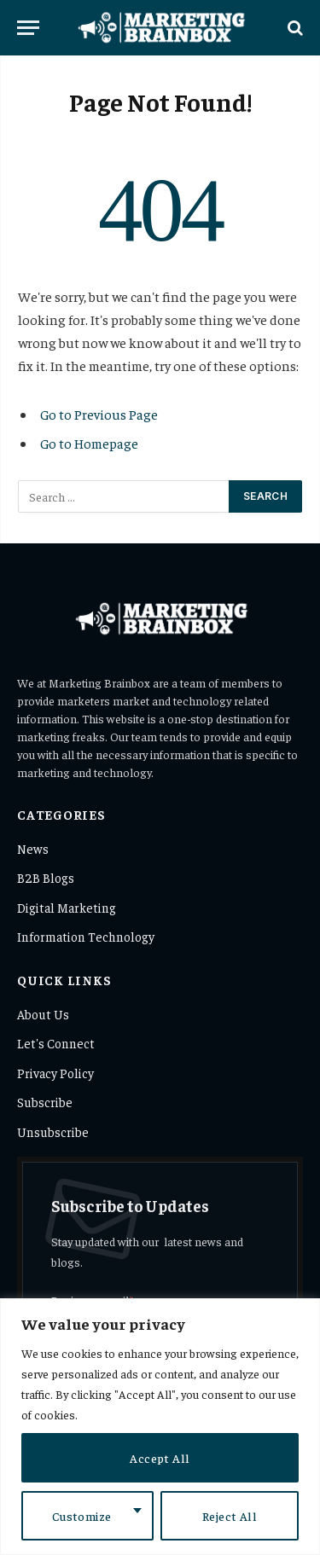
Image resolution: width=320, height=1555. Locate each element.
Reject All (229, 1515)
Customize (82, 1515)
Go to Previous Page (99, 413)
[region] (160, 1426)
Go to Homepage (89, 442)
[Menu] (28, 28)
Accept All (159, 1457)
